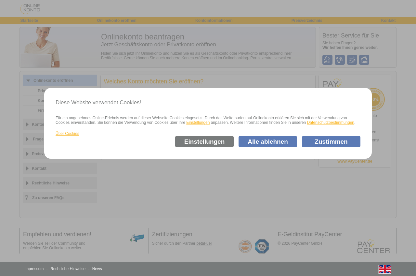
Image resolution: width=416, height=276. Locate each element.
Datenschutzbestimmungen (330, 122)
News (97, 269)
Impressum (34, 269)
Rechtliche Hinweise (67, 269)
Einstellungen (198, 122)
